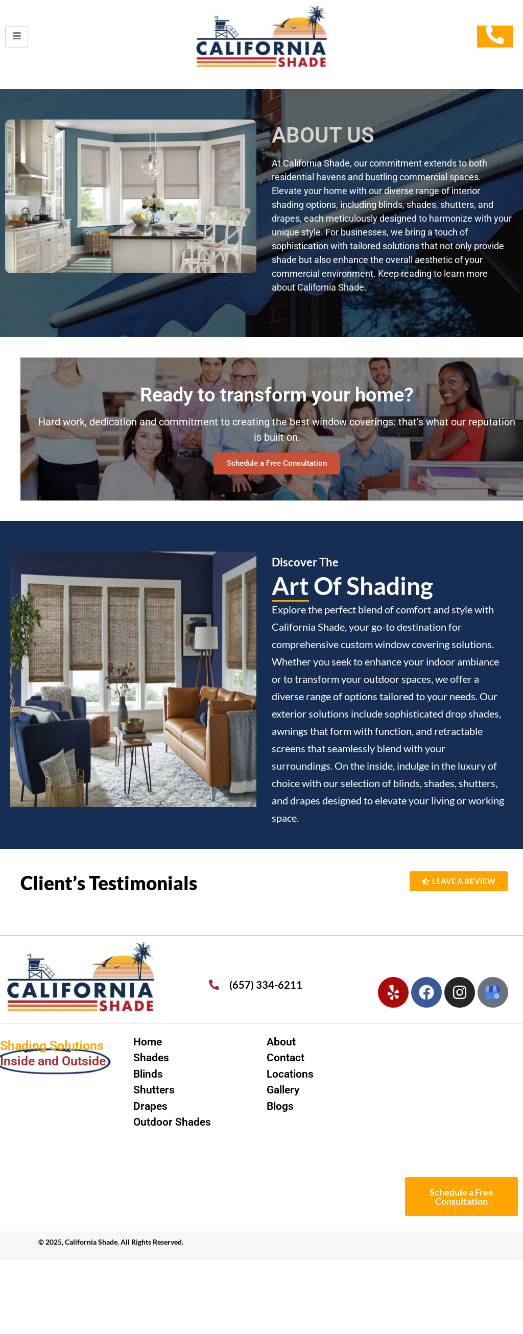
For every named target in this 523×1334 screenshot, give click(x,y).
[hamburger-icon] (16, 36)
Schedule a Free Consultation (277, 463)
